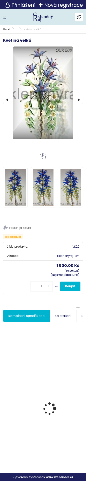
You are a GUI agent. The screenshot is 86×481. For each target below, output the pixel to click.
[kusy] (41, 286)
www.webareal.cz (59, 477)
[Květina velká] (43, 93)
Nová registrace (63, 5)
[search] (79, 17)
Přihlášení (23, 5)
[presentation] (7, 100)
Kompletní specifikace (26, 315)
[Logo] (43, 17)
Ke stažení (63, 315)
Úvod (6, 29)
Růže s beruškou (18, 435)
